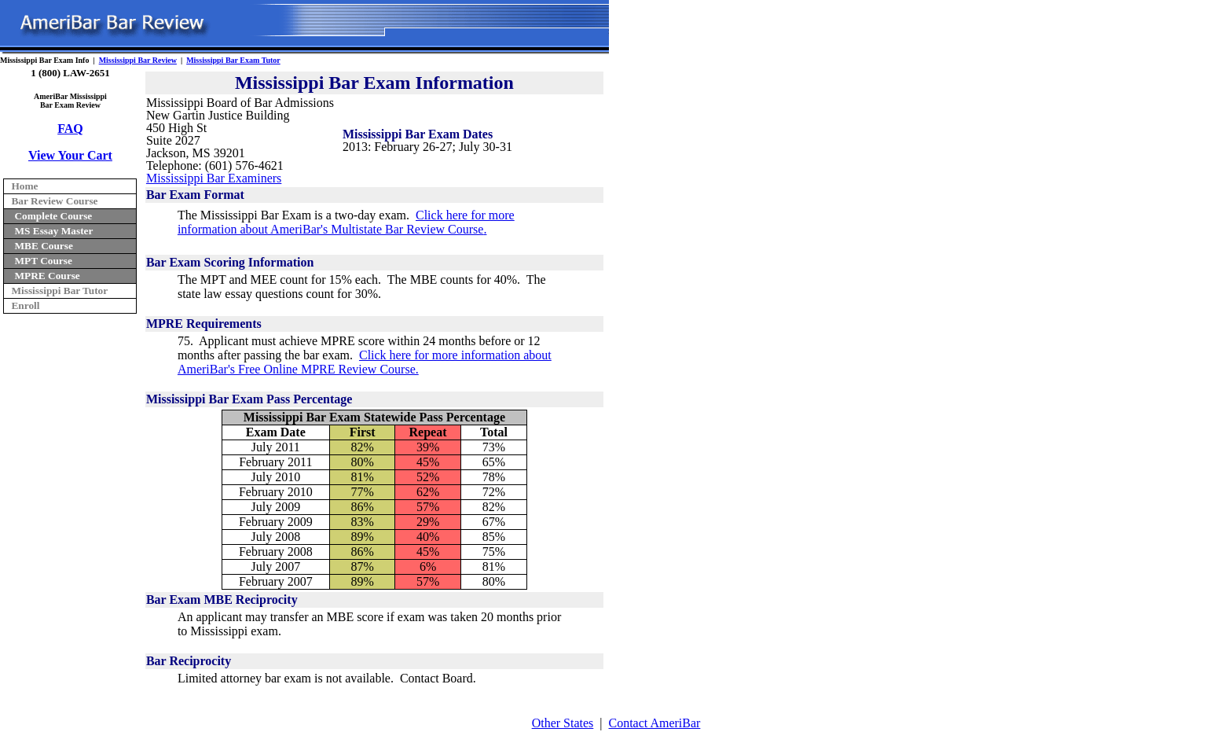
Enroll (25, 305)
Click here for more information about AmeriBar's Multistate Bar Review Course (346, 222)
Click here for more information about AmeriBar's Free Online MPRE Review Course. (365, 362)
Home (24, 186)
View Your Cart (70, 155)
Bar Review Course (54, 201)
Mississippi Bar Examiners (213, 178)
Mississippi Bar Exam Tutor (233, 60)
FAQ (70, 128)
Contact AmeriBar (655, 723)
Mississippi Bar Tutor (59, 290)
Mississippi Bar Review (138, 60)
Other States (563, 723)
